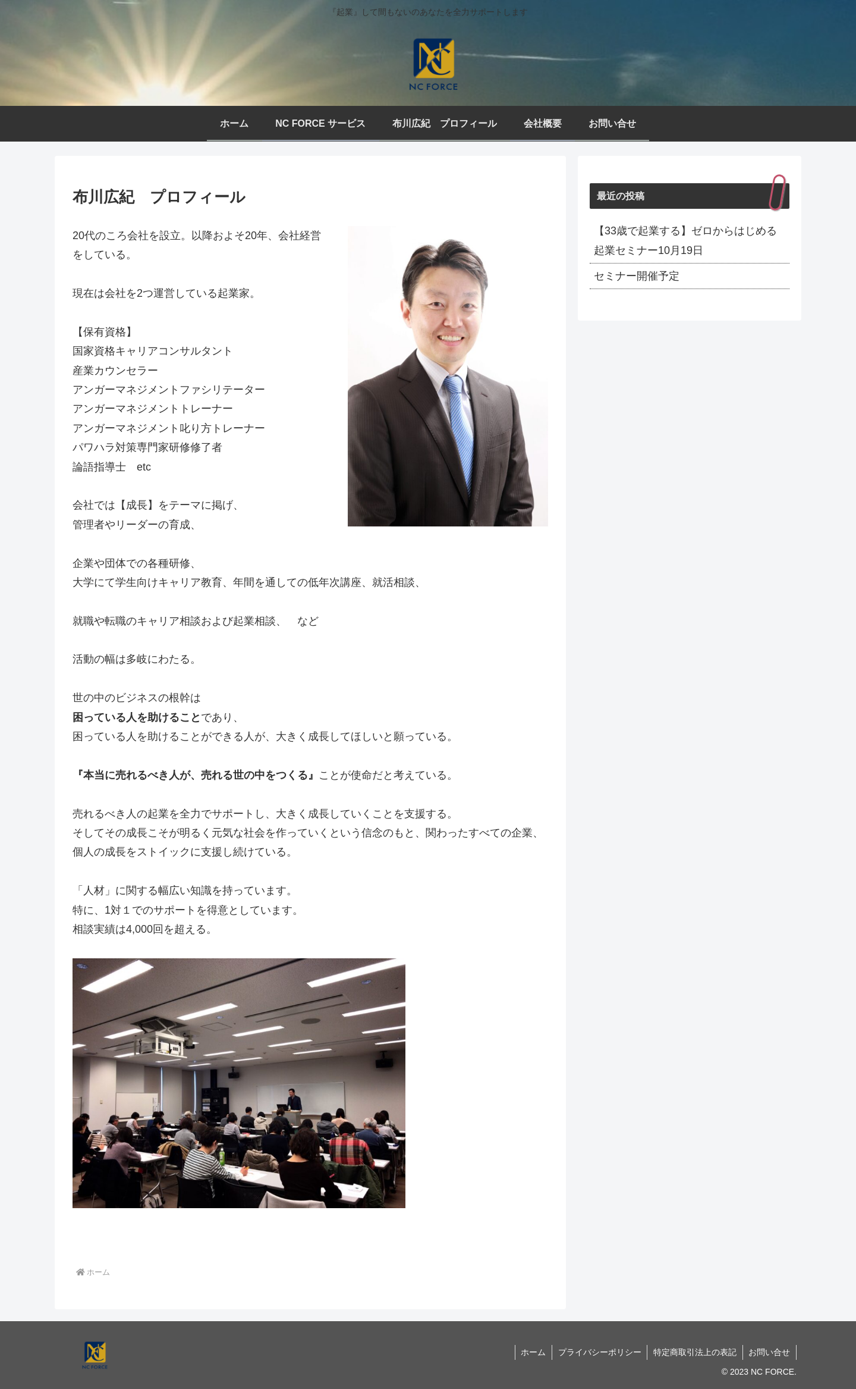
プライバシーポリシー (598, 1352)
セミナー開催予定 (636, 276)
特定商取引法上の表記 (694, 1352)
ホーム (532, 1352)
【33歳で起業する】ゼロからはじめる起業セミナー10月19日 (685, 240)
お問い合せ (769, 1352)
